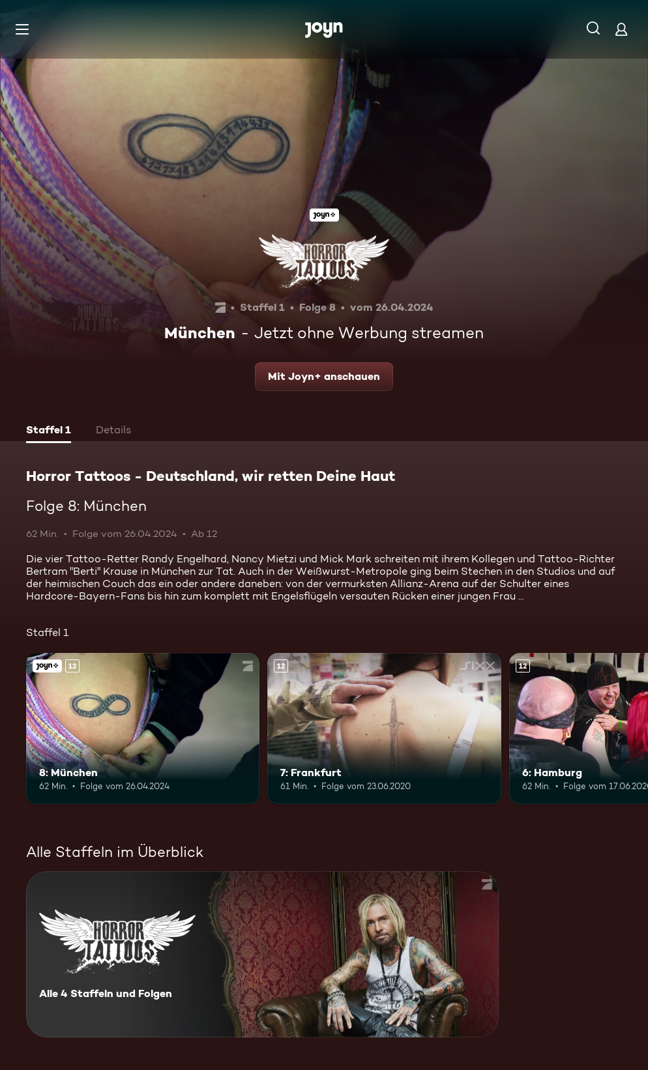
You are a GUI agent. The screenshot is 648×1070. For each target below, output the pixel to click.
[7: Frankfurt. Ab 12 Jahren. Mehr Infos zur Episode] (384, 729)
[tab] (48, 431)
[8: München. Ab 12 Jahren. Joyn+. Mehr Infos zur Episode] (142, 729)
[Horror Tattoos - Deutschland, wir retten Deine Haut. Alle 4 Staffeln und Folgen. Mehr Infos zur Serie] (262, 954)
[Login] (621, 29)
